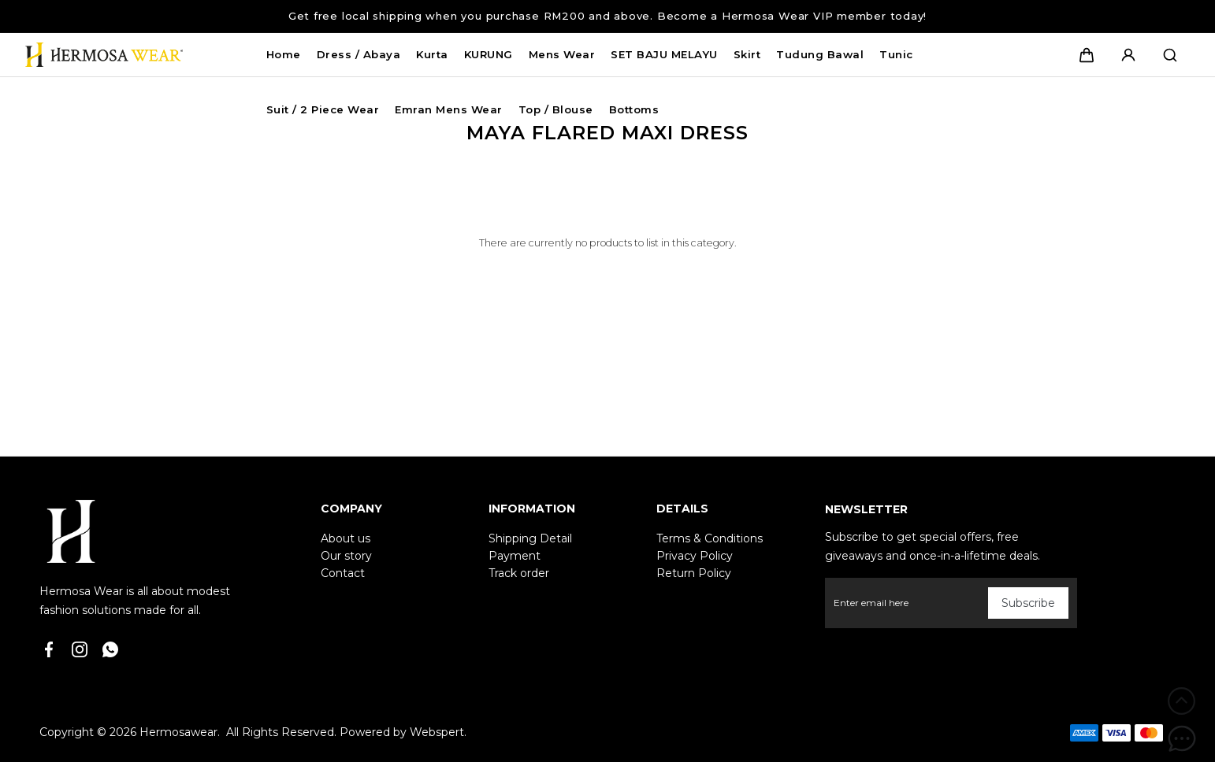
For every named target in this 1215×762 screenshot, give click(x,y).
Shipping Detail (530, 538)
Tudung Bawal (820, 54)
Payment (515, 556)
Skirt (747, 54)
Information (532, 508)
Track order (519, 573)
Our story (346, 556)
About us (345, 538)
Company (351, 508)
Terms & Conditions (709, 538)
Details (682, 508)
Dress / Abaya (359, 54)
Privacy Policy (694, 556)
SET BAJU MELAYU (664, 54)
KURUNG (488, 54)
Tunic (896, 54)
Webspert (437, 732)
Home (283, 54)
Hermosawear (178, 732)
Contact (343, 573)
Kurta (432, 54)
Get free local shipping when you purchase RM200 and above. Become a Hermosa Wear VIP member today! (607, 15)
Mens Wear (562, 54)
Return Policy (693, 573)
